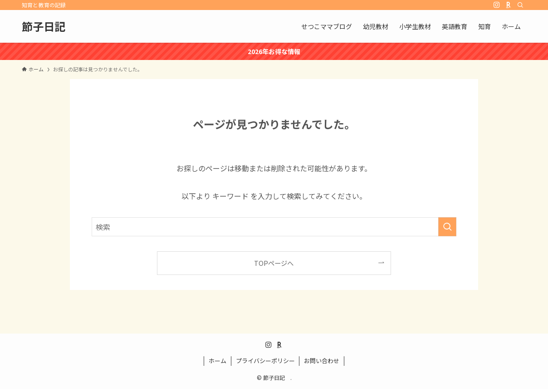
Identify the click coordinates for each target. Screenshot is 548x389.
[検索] (520, 5)
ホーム (217, 360)
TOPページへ (274, 263)
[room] (508, 5)
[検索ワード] (274, 226)
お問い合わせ (321, 360)
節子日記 (49, 26)
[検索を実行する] (447, 226)
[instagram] (497, 5)
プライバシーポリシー (265, 360)
